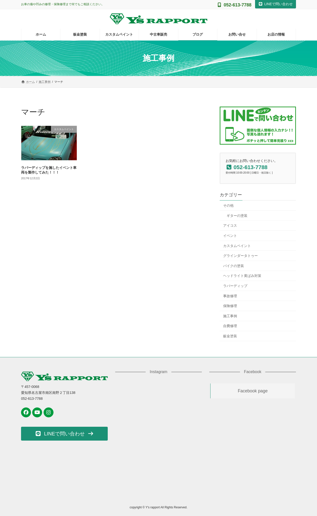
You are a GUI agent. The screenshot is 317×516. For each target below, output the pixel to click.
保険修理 (230, 306)
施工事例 (230, 316)
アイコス (230, 226)
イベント (230, 236)
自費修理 (230, 326)
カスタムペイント (237, 246)
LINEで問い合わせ (275, 4)
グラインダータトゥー (240, 256)
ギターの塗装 (237, 216)
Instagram (158, 372)
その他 (228, 205)
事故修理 (230, 296)
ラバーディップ (235, 286)
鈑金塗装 (230, 336)
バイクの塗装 (233, 266)
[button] (64, 434)
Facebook (252, 372)
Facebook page (253, 390)
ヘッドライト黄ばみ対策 (242, 276)
